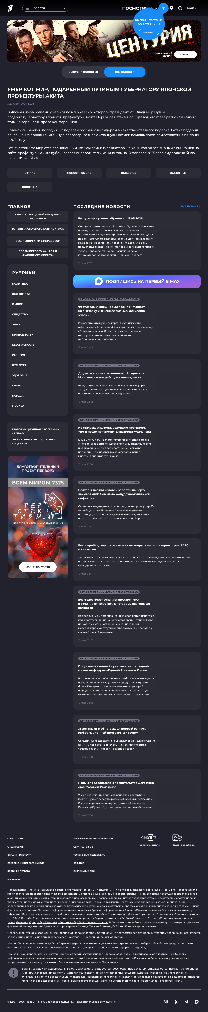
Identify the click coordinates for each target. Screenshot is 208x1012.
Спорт (17, 385)
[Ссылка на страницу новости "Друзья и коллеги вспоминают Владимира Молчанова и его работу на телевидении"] (137, 384)
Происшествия (23, 334)
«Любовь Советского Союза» (139, 918)
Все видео (13, 879)
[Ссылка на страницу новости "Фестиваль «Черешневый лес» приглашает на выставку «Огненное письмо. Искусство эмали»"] (137, 324)
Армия (17, 324)
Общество (129, 172)
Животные (178, 172)
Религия (18, 354)
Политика (30, 186)
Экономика (21, 293)
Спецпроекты (15, 846)
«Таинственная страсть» (92, 922)
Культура (19, 365)
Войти (192, 8)
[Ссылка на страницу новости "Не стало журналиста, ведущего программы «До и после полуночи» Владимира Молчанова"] (137, 442)
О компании (15, 838)
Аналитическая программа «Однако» (33, 441)
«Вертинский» (67, 922)
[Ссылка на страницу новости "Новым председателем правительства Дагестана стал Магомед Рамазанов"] (137, 795)
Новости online (79, 172)
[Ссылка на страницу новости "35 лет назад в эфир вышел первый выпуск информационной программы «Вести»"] (137, 739)
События (78, 863)
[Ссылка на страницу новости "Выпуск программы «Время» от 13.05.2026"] (137, 240)
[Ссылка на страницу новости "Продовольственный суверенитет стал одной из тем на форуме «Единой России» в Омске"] (137, 681)
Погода (18, 395)
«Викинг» (22, 922)
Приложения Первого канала (25, 863)
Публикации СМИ (84, 871)
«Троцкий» (35, 922)
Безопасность (23, 344)
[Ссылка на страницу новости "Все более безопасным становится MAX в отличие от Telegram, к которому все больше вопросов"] (137, 616)
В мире (30, 172)
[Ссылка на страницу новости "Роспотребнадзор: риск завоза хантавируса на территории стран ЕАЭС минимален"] (137, 559)
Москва (18, 405)
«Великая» (50, 922)
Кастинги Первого (18, 871)
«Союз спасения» (170, 918)
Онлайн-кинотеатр (19, 855)
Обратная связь (83, 846)
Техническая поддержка (89, 855)
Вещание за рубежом (183, 840)
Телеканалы (110, 962)
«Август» (113, 918)
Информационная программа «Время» (35, 431)
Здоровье (19, 375)
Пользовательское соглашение (93, 838)
